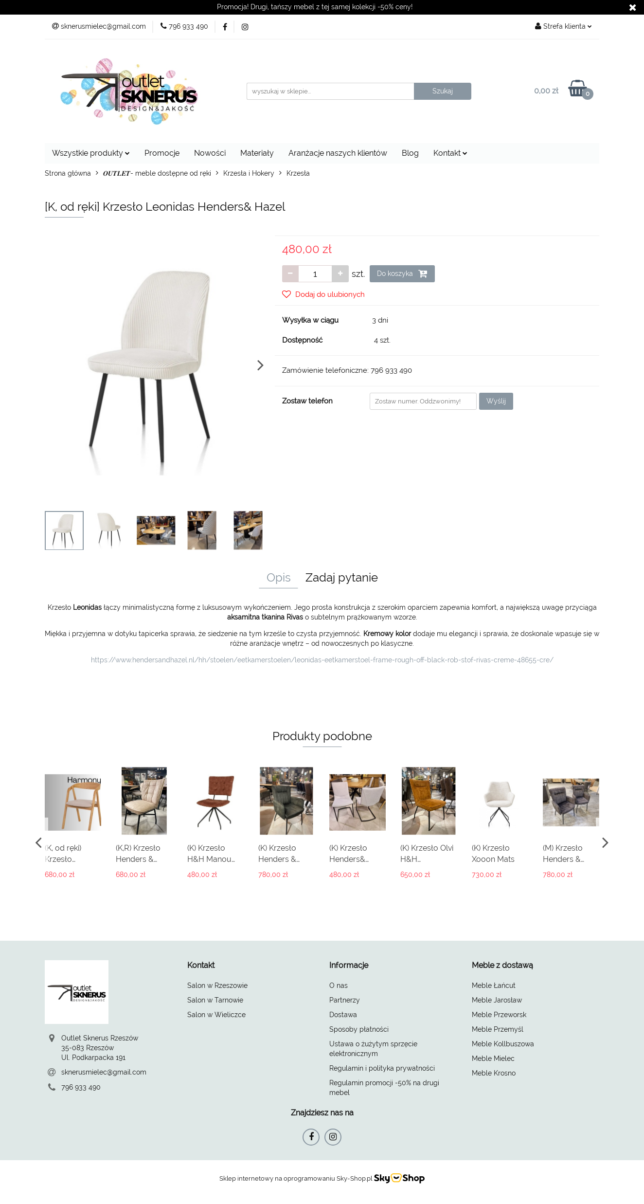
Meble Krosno (494, 1073)
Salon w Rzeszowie (217, 985)
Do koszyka (402, 273)
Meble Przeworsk (499, 1015)
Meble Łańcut (494, 985)
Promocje (161, 153)
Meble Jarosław (497, 1000)
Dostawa (343, 1015)
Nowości (210, 153)
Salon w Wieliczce (216, 1015)
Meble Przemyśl (497, 1029)
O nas (338, 985)
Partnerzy (344, 1000)
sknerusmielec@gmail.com (103, 1072)
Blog (410, 153)
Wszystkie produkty (91, 153)
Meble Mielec (493, 1058)
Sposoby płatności (359, 1029)
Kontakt (450, 153)
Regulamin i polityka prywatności (382, 1068)
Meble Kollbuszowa (503, 1044)
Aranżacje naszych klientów (337, 153)
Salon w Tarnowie (215, 1000)
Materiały (257, 153)
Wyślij (496, 401)
